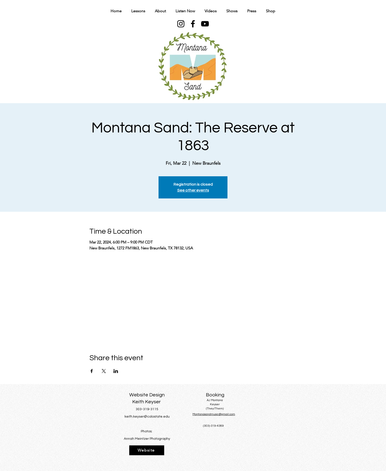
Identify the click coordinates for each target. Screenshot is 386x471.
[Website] (146, 450)
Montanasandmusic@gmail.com (214, 414)
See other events (193, 190)
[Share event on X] (103, 371)
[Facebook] (193, 24)
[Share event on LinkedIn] (115, 371)
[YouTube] (205, 24)
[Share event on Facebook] (91, 371)
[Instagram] (181, 24)
